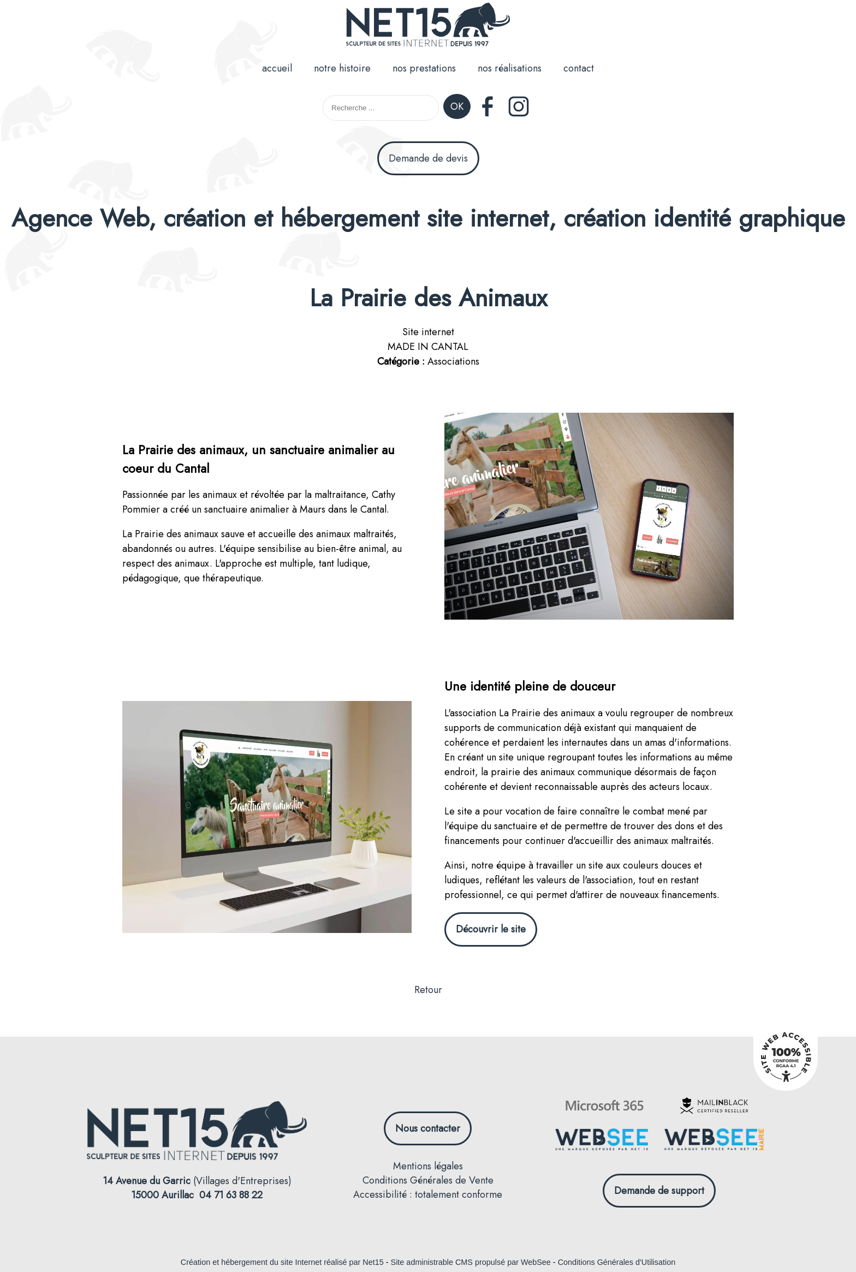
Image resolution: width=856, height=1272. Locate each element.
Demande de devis (428, 158)
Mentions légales (428, 1166)
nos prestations (424, 68)
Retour (428, 990)
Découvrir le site (491, 929)
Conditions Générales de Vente (428, 1180)
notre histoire (342, 68)
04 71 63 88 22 (231, 1195)
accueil (277, 68)
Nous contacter (427, 1128)
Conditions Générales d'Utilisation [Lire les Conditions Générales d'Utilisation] (617, 1262)
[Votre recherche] (381, 108)
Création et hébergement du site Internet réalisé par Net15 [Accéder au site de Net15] (282, 1262)
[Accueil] (428, 26)
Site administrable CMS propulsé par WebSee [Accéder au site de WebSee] (471, 1262)
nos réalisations (510, 68)
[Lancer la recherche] (457, 108)
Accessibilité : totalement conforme (427, 1194)
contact (578, 68)
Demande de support (659, 1191)
